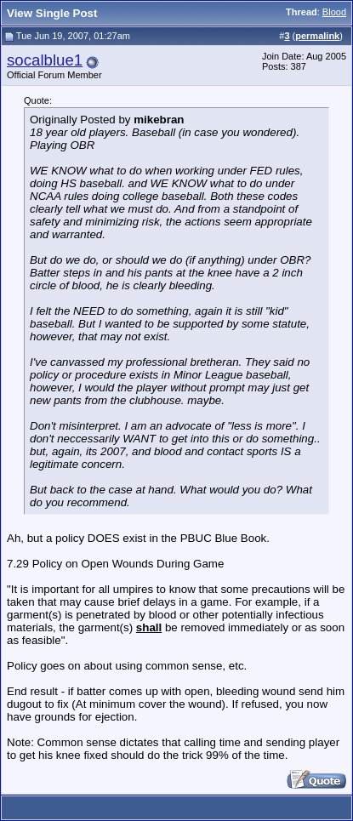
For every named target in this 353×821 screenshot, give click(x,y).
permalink (317, 36)
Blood (334, 12)
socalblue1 (45, 60)
